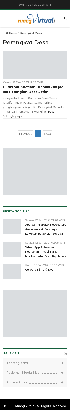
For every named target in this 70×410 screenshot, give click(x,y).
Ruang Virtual (25, 406)
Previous (25, 134)
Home (11, 33)
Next (47, 134)
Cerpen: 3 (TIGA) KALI (39, 269)
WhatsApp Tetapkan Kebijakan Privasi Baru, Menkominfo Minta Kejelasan (45, 251)
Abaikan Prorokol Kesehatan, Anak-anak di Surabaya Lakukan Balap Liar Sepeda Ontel (45, 229)
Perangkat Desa (31, 33)
